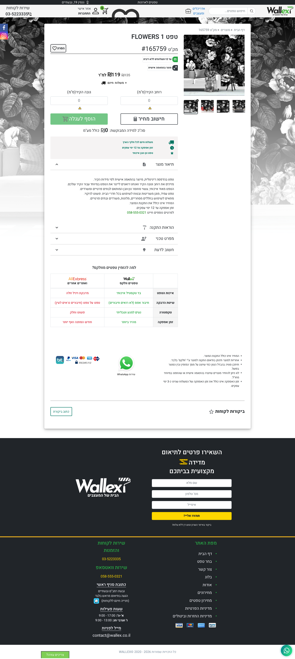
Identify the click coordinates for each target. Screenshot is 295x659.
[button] (188, 65)
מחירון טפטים (200, 600)
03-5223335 (111, 559)
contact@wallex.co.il (111, 635)
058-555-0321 (136, 212)
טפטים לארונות (148, 2)
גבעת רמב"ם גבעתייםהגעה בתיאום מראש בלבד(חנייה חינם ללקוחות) (112, 596)
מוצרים (225, 30)
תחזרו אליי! (192, 515)
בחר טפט (204, 561)
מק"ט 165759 (208, 30)
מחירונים (205, 592)
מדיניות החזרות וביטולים (192, 616)
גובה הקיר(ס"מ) (79, 92)
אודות (207, 585)
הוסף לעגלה (79, 119)
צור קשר (205, 569)
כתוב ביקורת (61, 411)
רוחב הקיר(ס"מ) (149, 92)
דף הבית (239, 30)
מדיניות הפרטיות (198, 608)
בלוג (208, 577)
